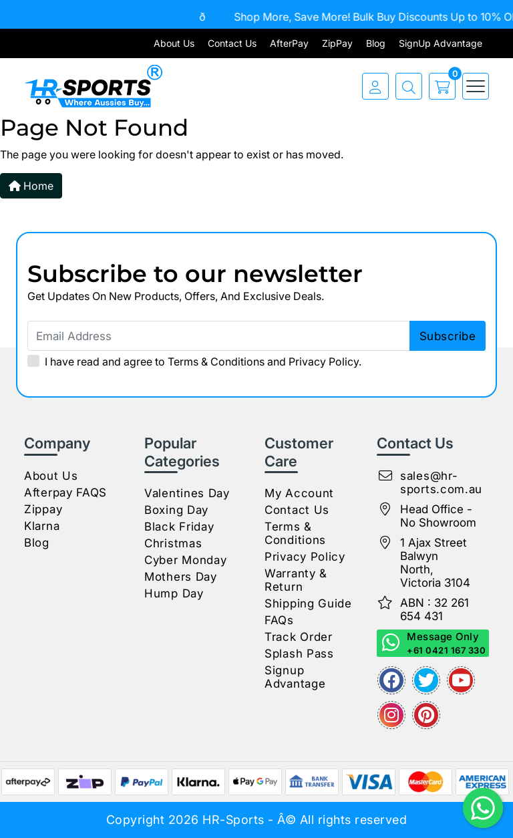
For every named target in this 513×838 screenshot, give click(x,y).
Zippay (43, 509)
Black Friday (179, 526)
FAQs (279, 620)
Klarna (41, 526)
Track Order (299, 637)
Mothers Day (180, 576)
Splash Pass (299, 653)
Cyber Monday (185, 560)
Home (31, 185)
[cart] (439, 86)
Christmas (173, 543)
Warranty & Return (296, 580)
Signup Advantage (295, 677)
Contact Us (232, 43)
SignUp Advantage (440, 43)
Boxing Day (176, 510)
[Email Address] (256, 336)
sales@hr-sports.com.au (441, 482)
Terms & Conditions (216, 361)
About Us (174, 43)
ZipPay (337, 43)
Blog (375, 43)
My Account (299, 493)
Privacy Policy (324, 361)
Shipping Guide (308, 603)
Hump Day (174, 593)
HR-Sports (233, 820)
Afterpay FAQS (65, 492)
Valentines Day (187, 493)
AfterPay (289, 43)
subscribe (447, 336)
